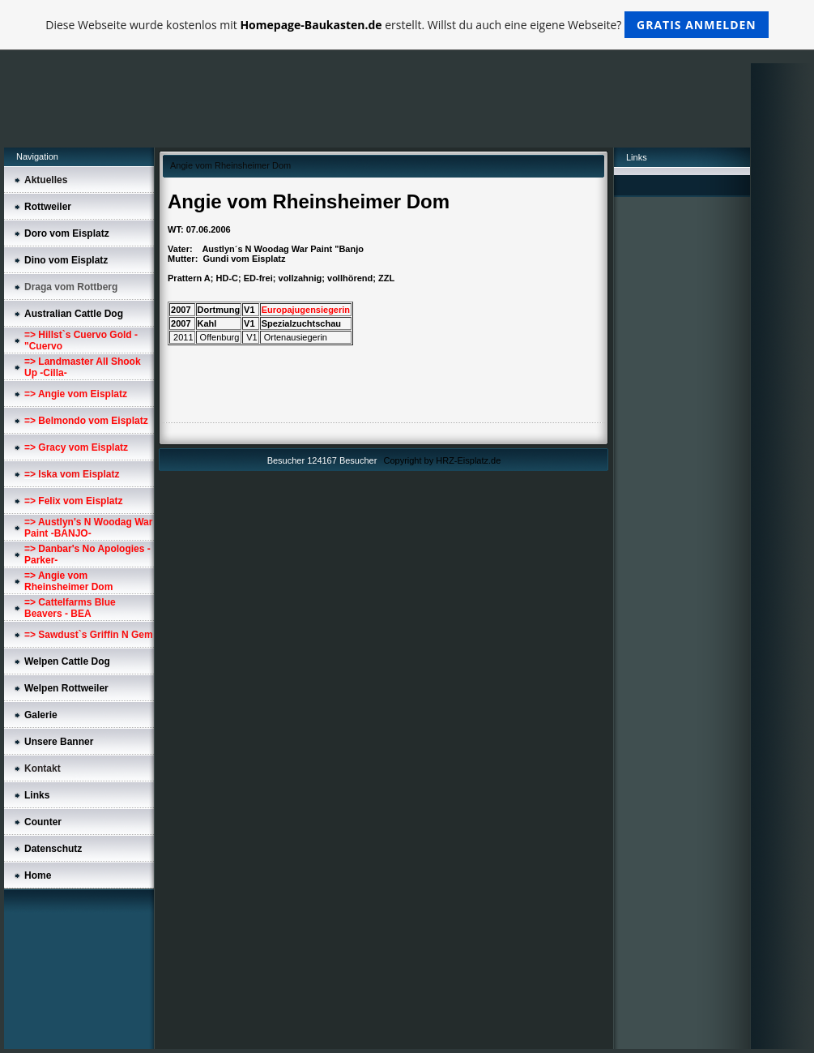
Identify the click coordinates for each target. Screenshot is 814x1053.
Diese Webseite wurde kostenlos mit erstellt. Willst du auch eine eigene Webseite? (407, 24)
